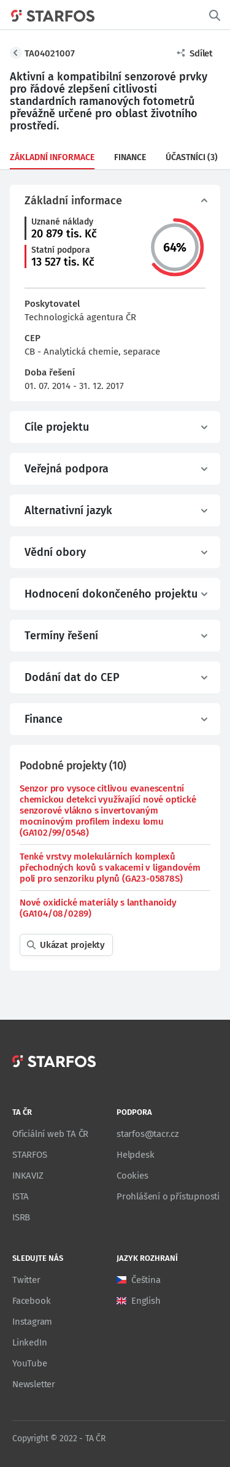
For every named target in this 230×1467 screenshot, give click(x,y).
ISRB (21, 1217)
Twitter (26, 1279)
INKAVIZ (28, 1175)
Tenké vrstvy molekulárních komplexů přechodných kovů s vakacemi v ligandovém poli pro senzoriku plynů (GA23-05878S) (110, 867)
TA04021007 (50, 53)
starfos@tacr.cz (148, 1133)
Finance (130, 157)
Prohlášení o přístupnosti (168, 1196)
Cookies (132, 1175)
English (146, 1300)
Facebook (31, 1300)
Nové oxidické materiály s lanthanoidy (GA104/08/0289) (98, 908)
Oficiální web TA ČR (50, 1133)
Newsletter (33, 1384)
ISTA (20, 1196)
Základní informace (52, 157)
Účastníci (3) (192, 157)
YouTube (29, 1363)
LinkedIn (29, 1342)
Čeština (146, 1279)
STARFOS (29, 1154)
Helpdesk (135, 1154)
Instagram (32, 1321)
